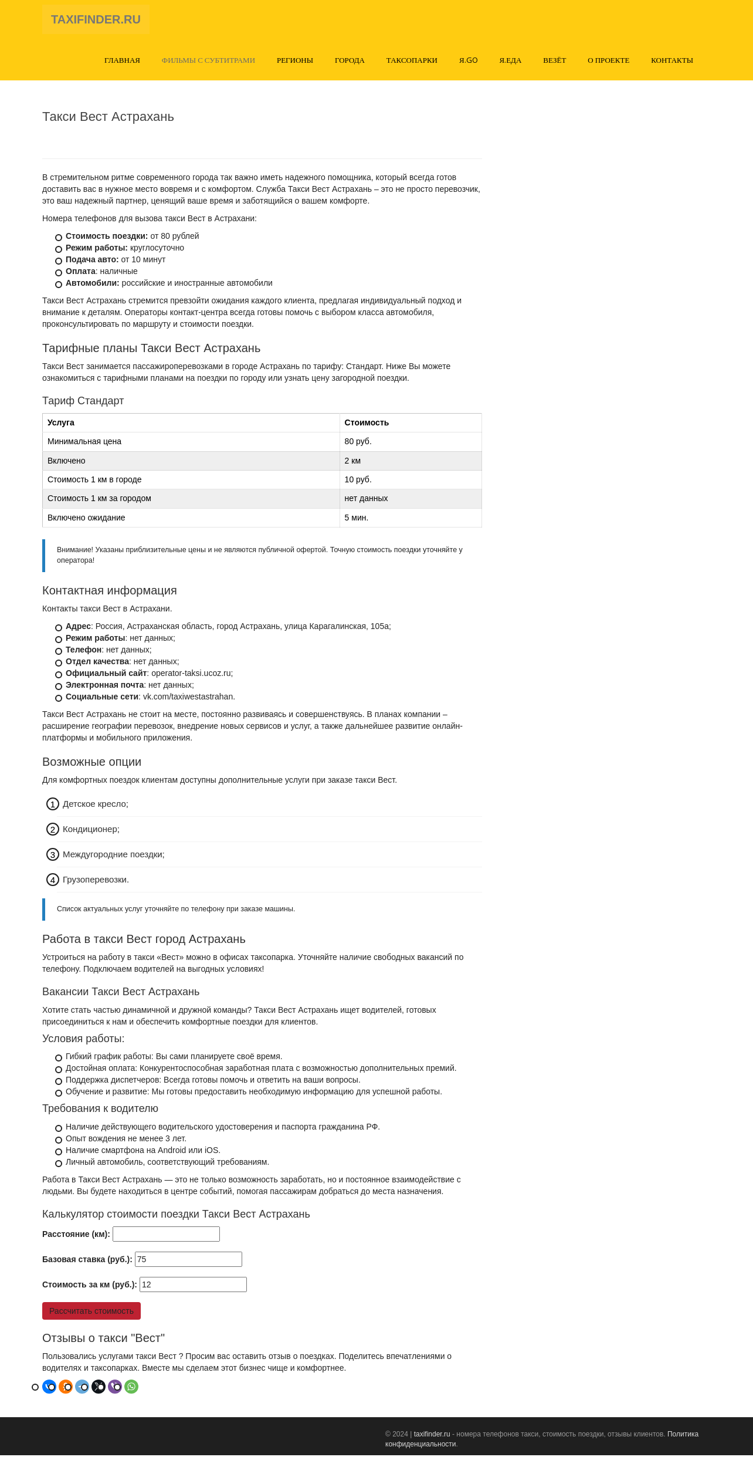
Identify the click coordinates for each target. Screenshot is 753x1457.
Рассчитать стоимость (91, 1312)
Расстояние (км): (76, 1235)
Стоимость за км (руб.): (89, 1286)
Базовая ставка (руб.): (87, 1261)
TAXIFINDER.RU (96, 20)
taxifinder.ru (432, 1436)
